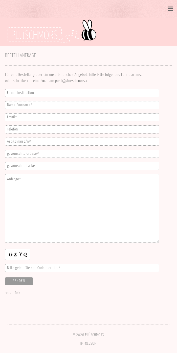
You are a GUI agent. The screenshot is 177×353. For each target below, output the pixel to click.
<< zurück (12, 293)
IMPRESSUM (88, 343)
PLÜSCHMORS (94, 335)
